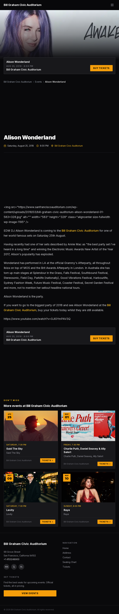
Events (38, 81)
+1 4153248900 (11, 559)
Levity (10, 510)
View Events (30, 593)
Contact (67, 557)
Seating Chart (69, 562)
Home (66, 548)
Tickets (47, 460)
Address (67, 552)
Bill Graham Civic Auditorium (18, 81)
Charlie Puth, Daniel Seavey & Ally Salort (85, 450)
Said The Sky (14, 448)
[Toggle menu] (112, 5)
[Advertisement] (59, 109)
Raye (67, 510)
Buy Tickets (101, 68)
